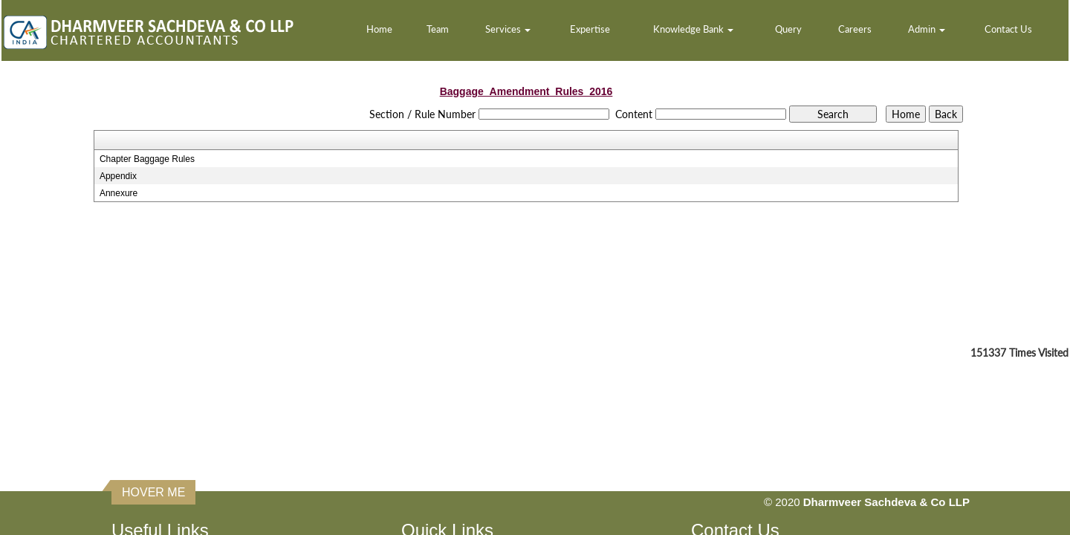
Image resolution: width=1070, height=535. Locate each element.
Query (788, 29)
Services (508, 29)
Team (438, 29)
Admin (926, 29)
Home (379, 29)
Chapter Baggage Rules (147, 159)
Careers (855, 29)
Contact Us (1008, 29)
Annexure (118, 193)
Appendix (118, 176)
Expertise (590, 29)
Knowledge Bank (693, 29)
